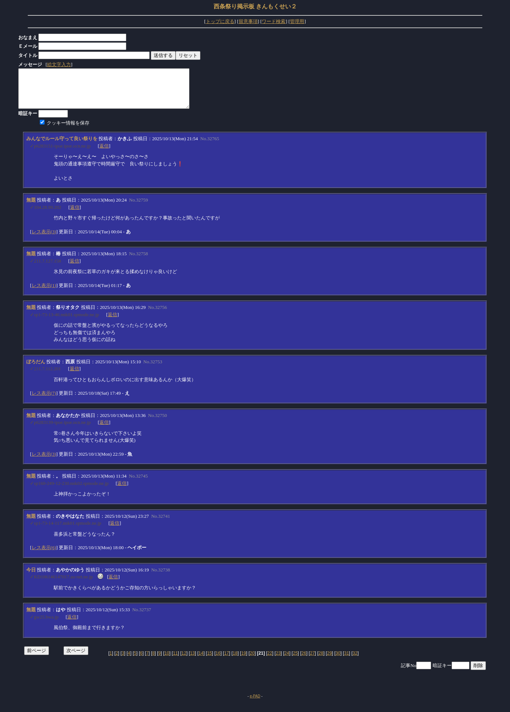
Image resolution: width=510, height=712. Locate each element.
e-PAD (255, 704)
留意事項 (248, 21)
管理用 (297, 21)
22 (269, 660)
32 (355, 660)
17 (226, 660)
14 (201, 660)
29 (329, 660)
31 (346, 660)
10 (166, 660)
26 (304, 660)
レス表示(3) (44, 239)
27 (312, 660)
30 (337, 660)
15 (209, 660)
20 (252, 660)
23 (278, 660)
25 (295, 660)
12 (183, 660)
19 (243, 660)
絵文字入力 (59, 64)
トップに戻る (220, 21)
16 (218, 660)
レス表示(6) (44, 555)
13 (192, 660)
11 (175, 660)
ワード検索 (273, 21)
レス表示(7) (44, 400)
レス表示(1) (44, 293)
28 (320, 660)
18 (235, 660)
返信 (104, 153)
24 (286, 660)
